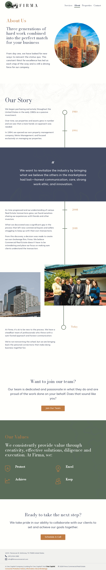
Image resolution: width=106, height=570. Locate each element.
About (77, 5)
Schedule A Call (53, 536)
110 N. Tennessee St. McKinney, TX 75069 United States (24, 553)
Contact (97, 5)
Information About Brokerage (36, 569)
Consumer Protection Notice (15, 569)
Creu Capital (50, 566)
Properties (87, 5)
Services (68, 5)
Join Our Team (53, 408)
